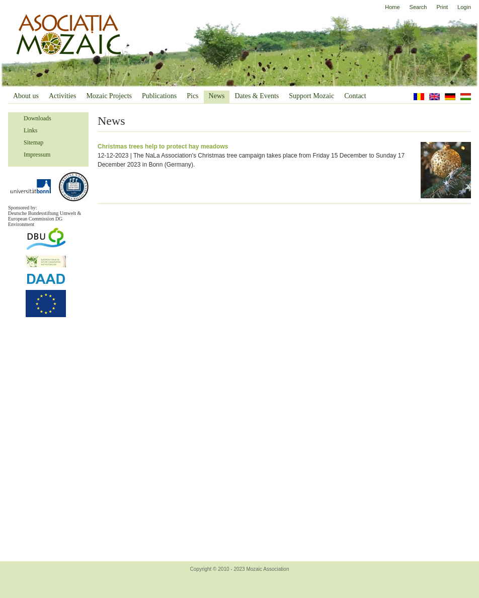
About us (26, 96)
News (217, 96)
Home (392, 7)
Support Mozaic (311, 96)
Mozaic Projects (109, 96)
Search (418, 7)
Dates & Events (256, 96)
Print (442, 7)
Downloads (37, 118)
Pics (192, 96)
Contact (355, 96)
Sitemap (33, 142)
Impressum (37, 154)
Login (464, 7)
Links (30, 130)
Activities (62, 96)
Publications (159, 96)
